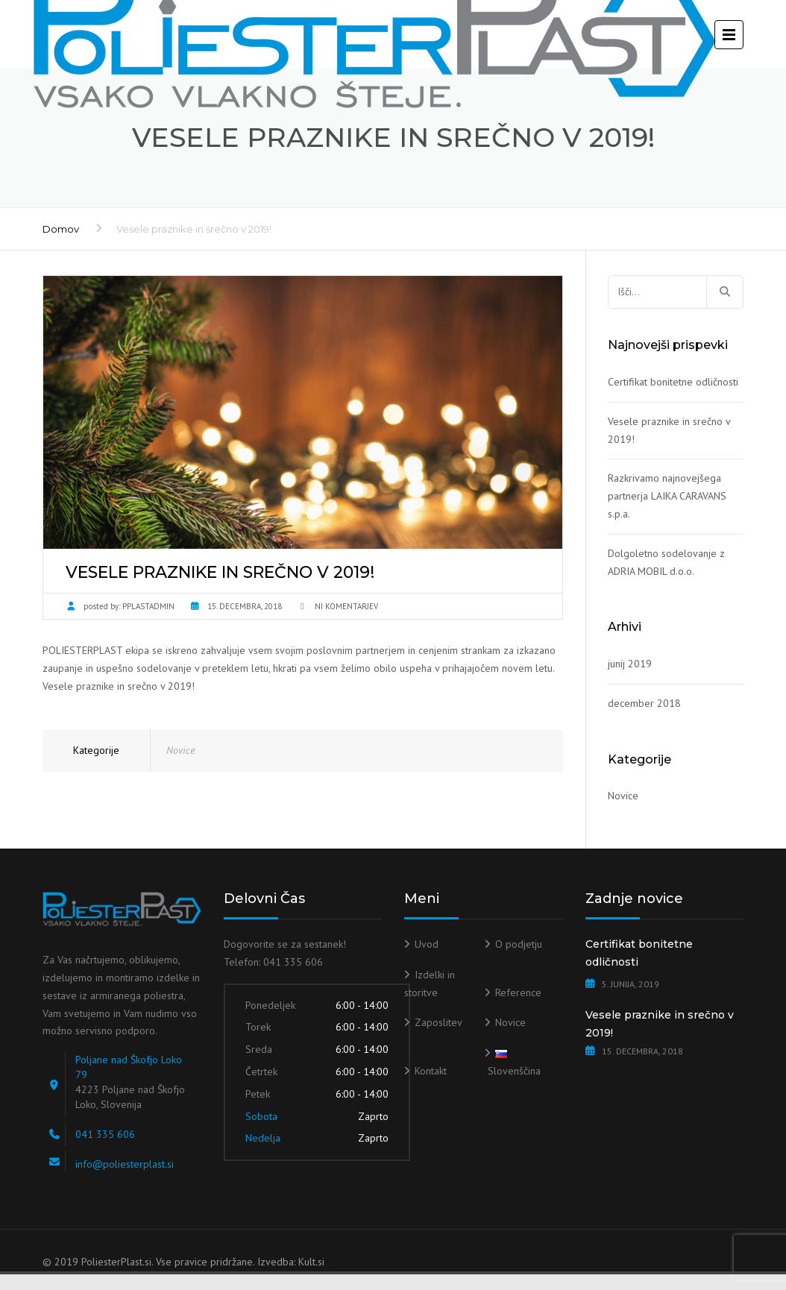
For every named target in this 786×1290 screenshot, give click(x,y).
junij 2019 (630, 663)
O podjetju (518, 944)
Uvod (426, 944)
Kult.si (311, 1261)
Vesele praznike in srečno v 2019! (669, 430)
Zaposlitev (438, 1022)
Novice (180, 750)
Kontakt (431, 1070)
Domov (61, 229)
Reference (518, 992)
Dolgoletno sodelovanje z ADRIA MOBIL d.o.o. (666, 562)
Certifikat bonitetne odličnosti (673, 381)
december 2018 (644, 703)
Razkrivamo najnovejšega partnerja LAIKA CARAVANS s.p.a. (667, 495)
